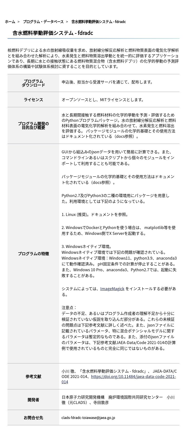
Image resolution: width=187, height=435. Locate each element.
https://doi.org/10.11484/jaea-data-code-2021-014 (119, 379)
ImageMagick (112, 288)
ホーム (10, 21)
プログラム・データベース (43, 21)
